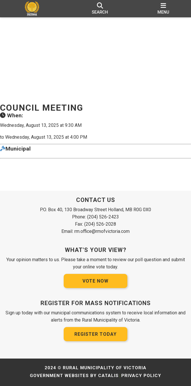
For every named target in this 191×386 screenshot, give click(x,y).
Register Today (95, 334)
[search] (99, 8)
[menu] (163, 8)
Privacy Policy (141, 375)
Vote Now (95, 281)
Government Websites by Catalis (74, 375)
